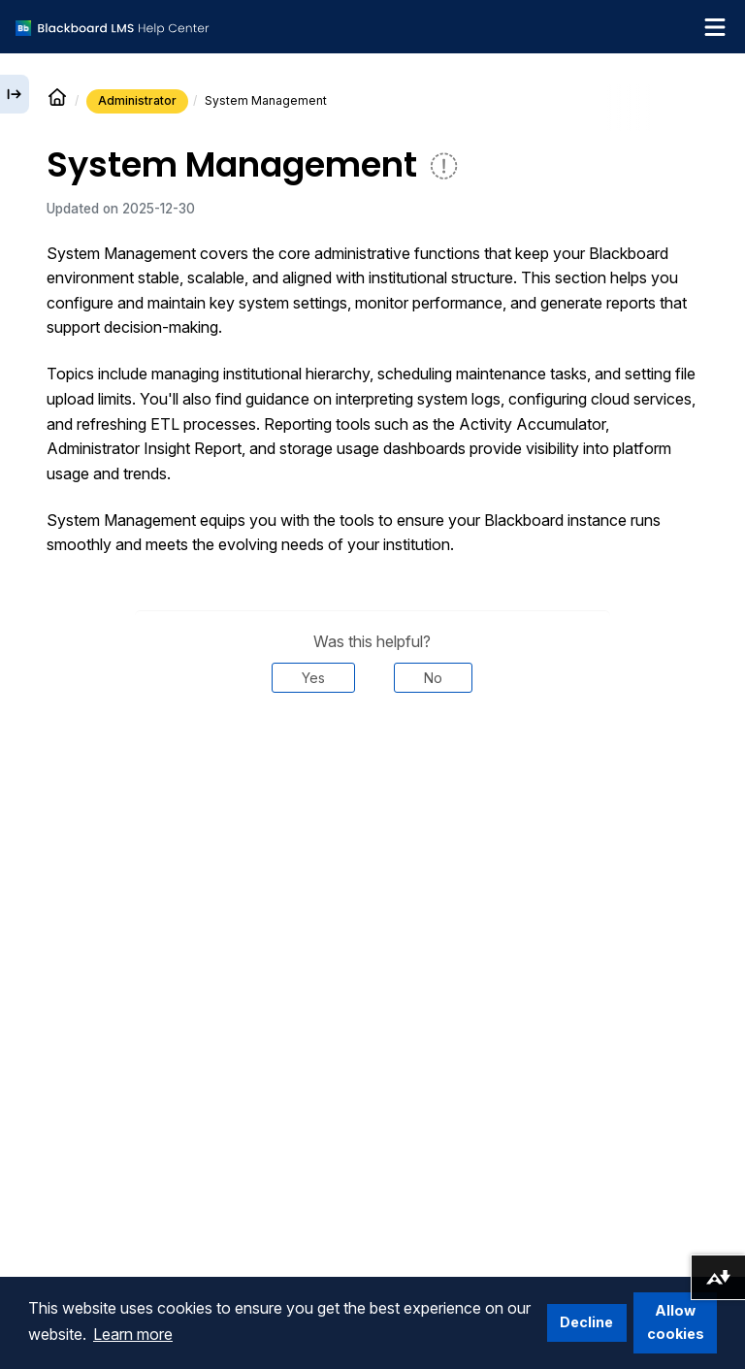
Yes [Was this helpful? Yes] (313, 677)
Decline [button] (586, 1322)
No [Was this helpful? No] (433, 677)
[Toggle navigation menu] (715, 27)
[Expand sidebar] (14, 94)
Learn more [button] (133, 1334)
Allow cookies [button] (675, 1322)
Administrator (137, 100)
